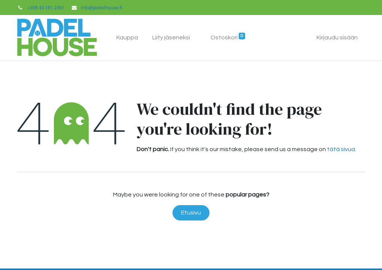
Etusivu (191, 213)
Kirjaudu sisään (337, 37)
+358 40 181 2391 (46, 8)
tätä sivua (341, 149)
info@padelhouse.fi (101, 8)
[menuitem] (127, 37)
